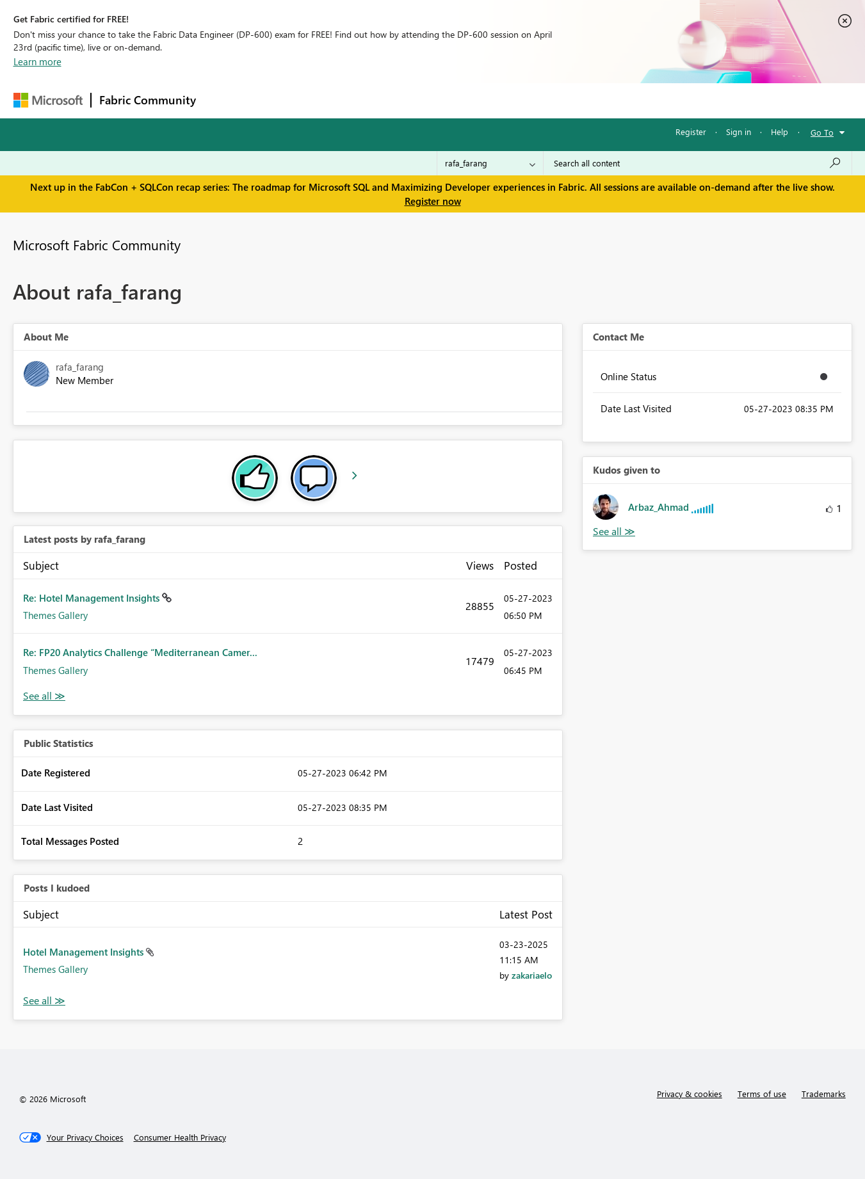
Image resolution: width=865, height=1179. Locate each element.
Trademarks (824, 1093)
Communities (391, 100)
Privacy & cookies (689, 1093)
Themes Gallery (55, 615)
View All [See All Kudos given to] (614, 531)
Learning (497, 100)
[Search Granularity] (490, 163)
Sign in (738, 131)
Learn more (37, 61)
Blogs (448, 100)
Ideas (334, 100)
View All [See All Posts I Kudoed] (44, 1000)
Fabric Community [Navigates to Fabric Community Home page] (147, 100)
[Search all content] (697, 163)
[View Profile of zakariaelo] (532, 975)
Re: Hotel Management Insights (92, 597)
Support (552, 100)
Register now (433, 201)
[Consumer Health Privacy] (180, 1137)
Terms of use (762, 1093)
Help (779, 131)
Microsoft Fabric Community (97, 244)
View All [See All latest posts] (44, 696)
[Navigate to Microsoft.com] (48, 100)
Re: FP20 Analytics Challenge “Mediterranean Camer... (140, 652)
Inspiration (281, 100)
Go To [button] (822, 132)
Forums (225, 100)
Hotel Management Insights (84, 951)
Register (690, 131)
